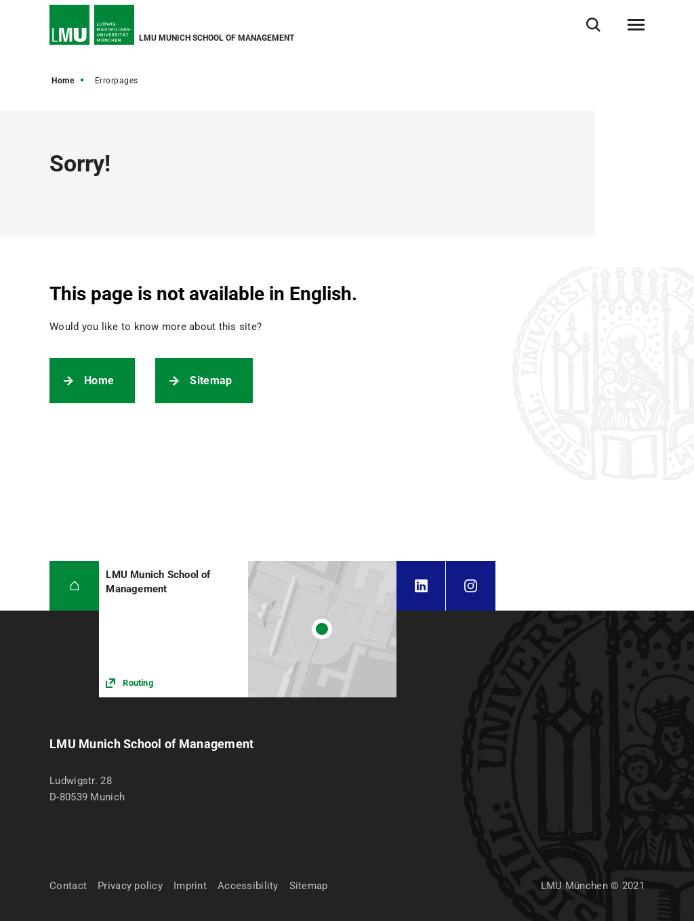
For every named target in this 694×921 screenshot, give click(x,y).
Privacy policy (130, 886)
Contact (68, 886)
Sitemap (211, 380)
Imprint (190, 886)
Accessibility (248, 886)
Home (63, 80)
